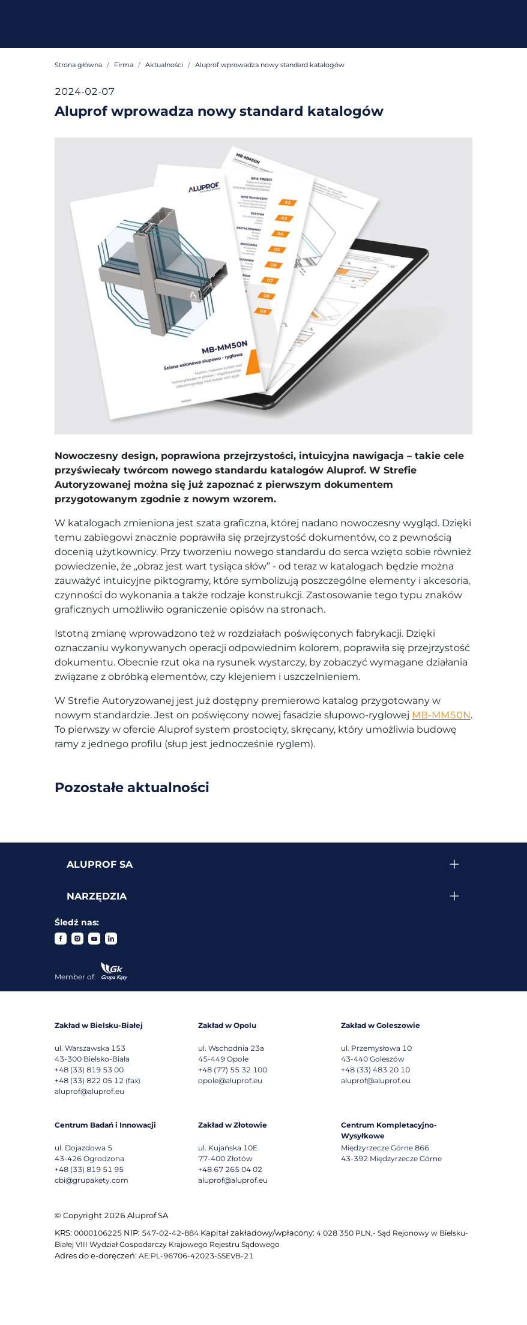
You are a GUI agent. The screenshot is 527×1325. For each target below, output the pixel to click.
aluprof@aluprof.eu (89, 1091)
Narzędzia (97, 896)
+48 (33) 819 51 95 (89, 1169)
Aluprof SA (100, 864)
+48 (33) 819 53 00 (89, 1069)
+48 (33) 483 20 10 (375, 1069)
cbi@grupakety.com (91, 1180)
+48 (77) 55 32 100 (232, 1069)
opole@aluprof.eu (230, 1080)
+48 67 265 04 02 (230, 1169)
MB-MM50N (441, 715)
